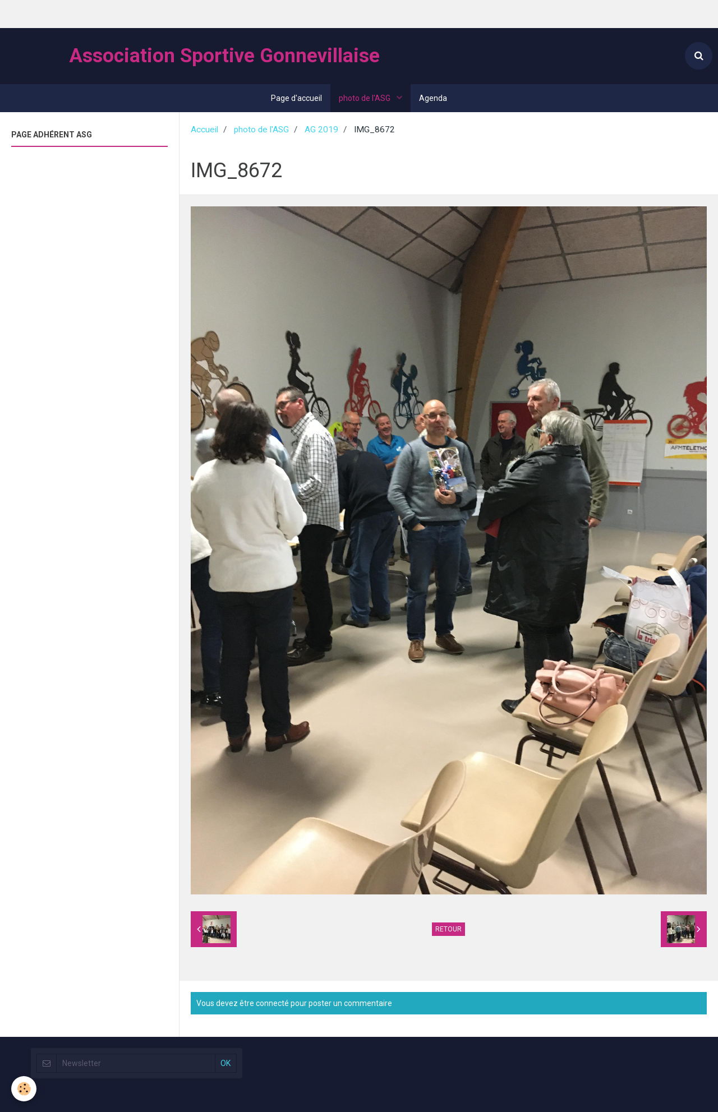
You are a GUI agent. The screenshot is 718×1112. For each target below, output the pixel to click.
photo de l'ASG (365, 98)
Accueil (204, 129)
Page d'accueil (296, 98)
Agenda (433, 98)
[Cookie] (23, 1088)
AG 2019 (321, 129)
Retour (448, 929)
